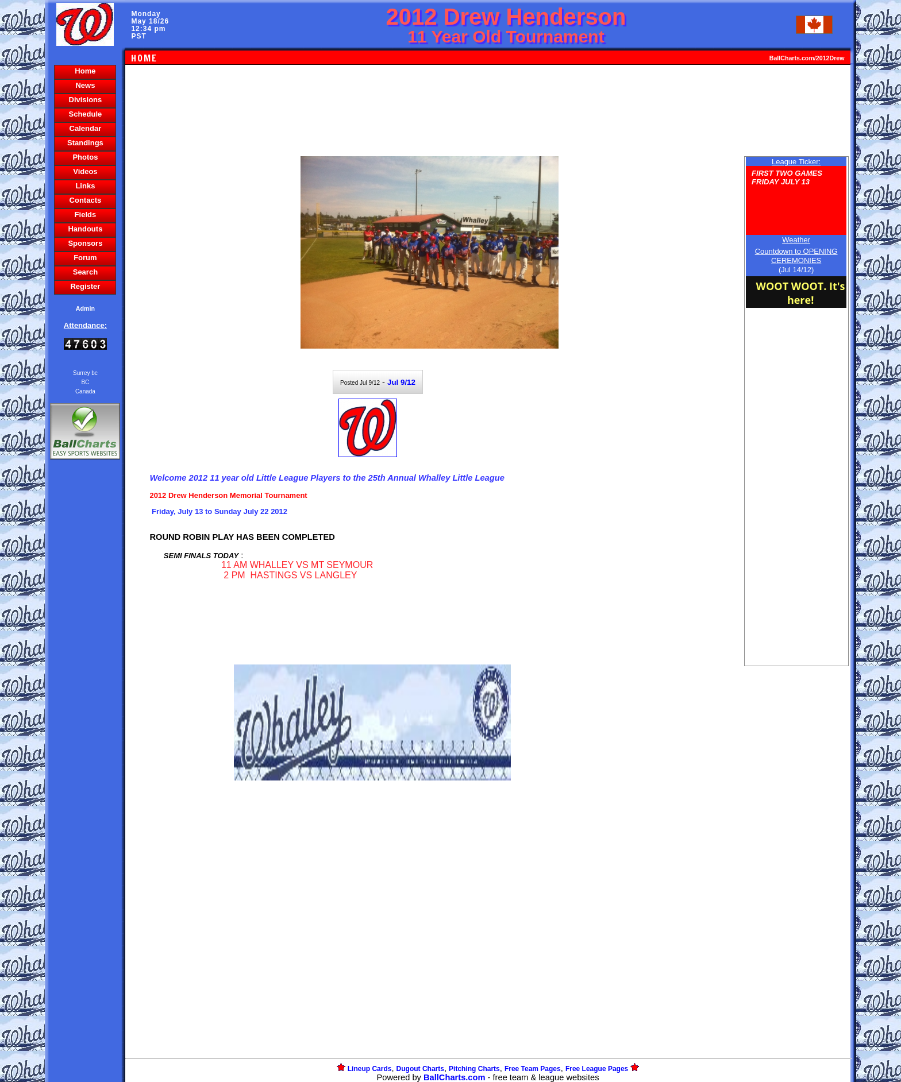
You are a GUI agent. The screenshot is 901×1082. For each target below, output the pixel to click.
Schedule (85, 114)
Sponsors (85, 243)
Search (85, 272)
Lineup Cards (370, 1069)
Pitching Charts (474, 1069)
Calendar (86, 128)
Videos (85, 171)
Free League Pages (596, 1069)
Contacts (86, 200)
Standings (85, 142)
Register (85, 286)
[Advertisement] (85, 660)
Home (85, 71)
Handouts (85, 229)
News (85, 85)
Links (85, 185)
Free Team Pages (533, 1069)
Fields (86, 214)
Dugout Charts (420, 1069)
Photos (85, 157)
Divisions (85, 99)
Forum (85, 257)
